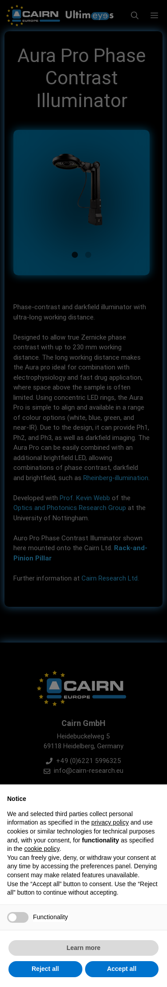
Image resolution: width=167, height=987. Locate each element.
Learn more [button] (83, 947)
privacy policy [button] (110, 822)
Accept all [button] (121, 968)
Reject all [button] (45, 968)
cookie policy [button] (41, 848)
